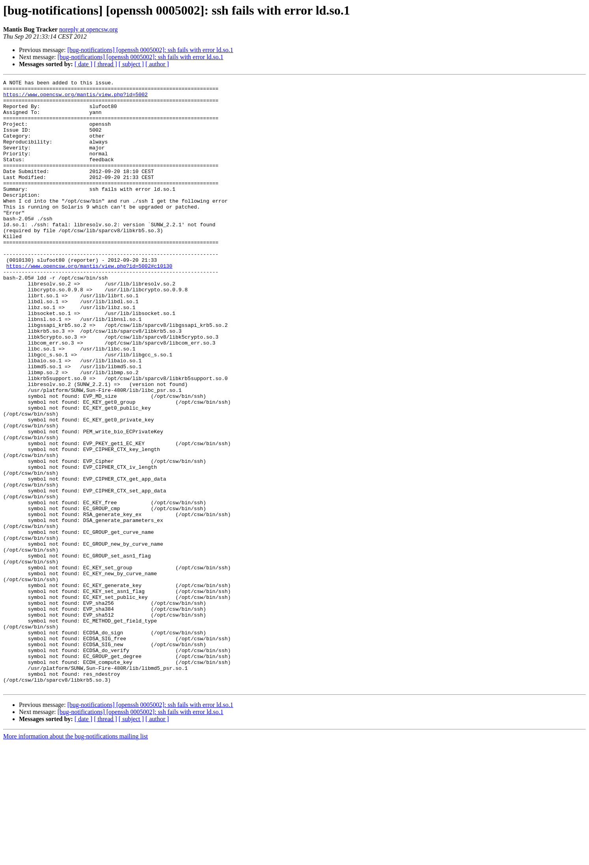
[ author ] (157, 64)
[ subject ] (131, 64)
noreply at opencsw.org (88, 29)
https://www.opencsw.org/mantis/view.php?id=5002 (75, 97)
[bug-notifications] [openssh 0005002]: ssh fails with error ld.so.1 (150, 50)
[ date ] (83, 64)
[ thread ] (105, 64)
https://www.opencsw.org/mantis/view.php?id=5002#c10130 (89, 303)
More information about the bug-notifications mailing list (75, 858)
